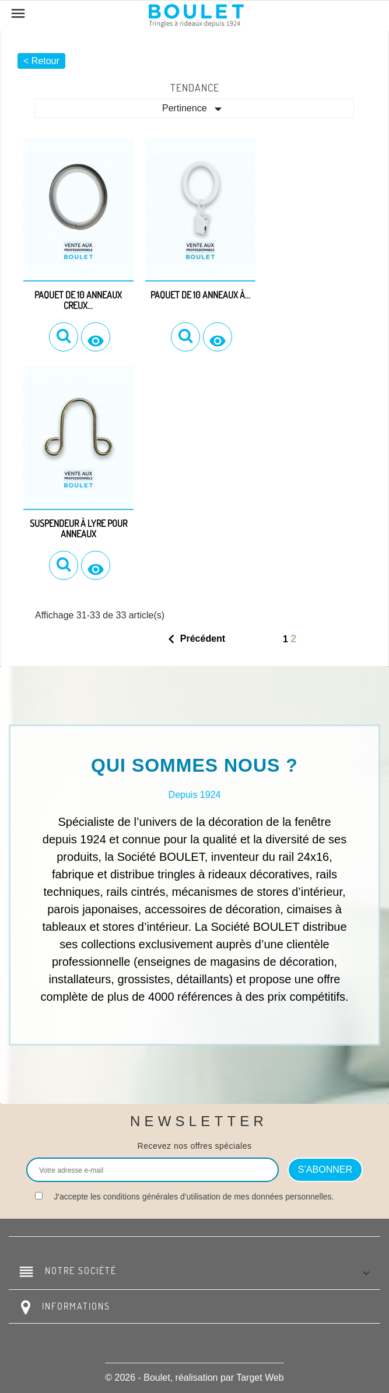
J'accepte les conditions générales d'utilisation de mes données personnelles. (194, 1196)
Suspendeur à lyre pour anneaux (78, 529)
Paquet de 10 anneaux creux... (78, 300)
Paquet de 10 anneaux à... (200, 295)
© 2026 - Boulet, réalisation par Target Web (194, 1378)
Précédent (194, 639)
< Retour (41, 61)
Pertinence (194, 109)
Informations (76, 1306)
